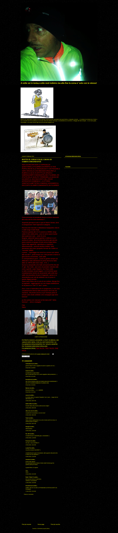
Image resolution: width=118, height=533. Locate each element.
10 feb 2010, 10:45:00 (31, 430)
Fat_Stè (27, 433)
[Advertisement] (41, 509)
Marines (28, 388)
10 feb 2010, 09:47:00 (31, 423)
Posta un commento (28, 494)
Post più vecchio (55, 524)
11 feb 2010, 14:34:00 (31, 482)
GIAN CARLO (29, 403)
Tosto (27, 418)
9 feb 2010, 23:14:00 (30, 376)
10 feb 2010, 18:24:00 (31, 444)
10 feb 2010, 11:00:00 (31, 437)
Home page (41, 524)
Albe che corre (29, 410)
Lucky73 (28, 448)
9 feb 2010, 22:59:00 (30, 367)
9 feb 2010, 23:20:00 (30, 385)
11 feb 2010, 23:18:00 (31, 491)
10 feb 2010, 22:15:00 (31, 474)
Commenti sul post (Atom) (43, 528)
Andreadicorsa (29, 363)
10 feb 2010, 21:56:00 (31, 456)
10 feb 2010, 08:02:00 (31, 407)
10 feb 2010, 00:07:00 (31, 400)
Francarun (28, 440)
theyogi (27, 426)
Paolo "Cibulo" (29, 477)
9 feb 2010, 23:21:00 (30, 392)
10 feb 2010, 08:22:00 (31, 415)
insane (27, 370)
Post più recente (26, 524)
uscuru (27, 395)
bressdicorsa (29, 379)
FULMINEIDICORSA (28, 344)
